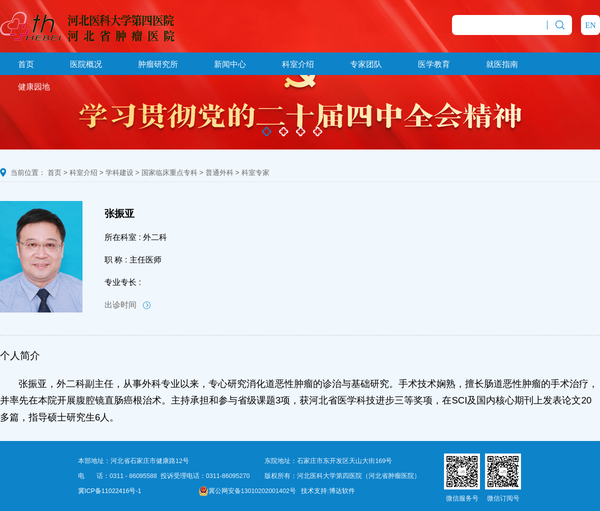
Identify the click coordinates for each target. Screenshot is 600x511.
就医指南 (502, 64)
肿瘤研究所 (158, 64)
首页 (26, 64)
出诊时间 (127, 304)
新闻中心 (230, 64)
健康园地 (34, 86)
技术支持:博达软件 (327, 491)
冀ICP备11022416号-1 (110, 491)
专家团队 (366, 64)
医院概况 (86, 64)
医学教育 (434, 64)
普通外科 (220, 172)
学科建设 (120, 172)
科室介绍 (298, 64)
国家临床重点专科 (170, 172)
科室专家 (256, 172)
